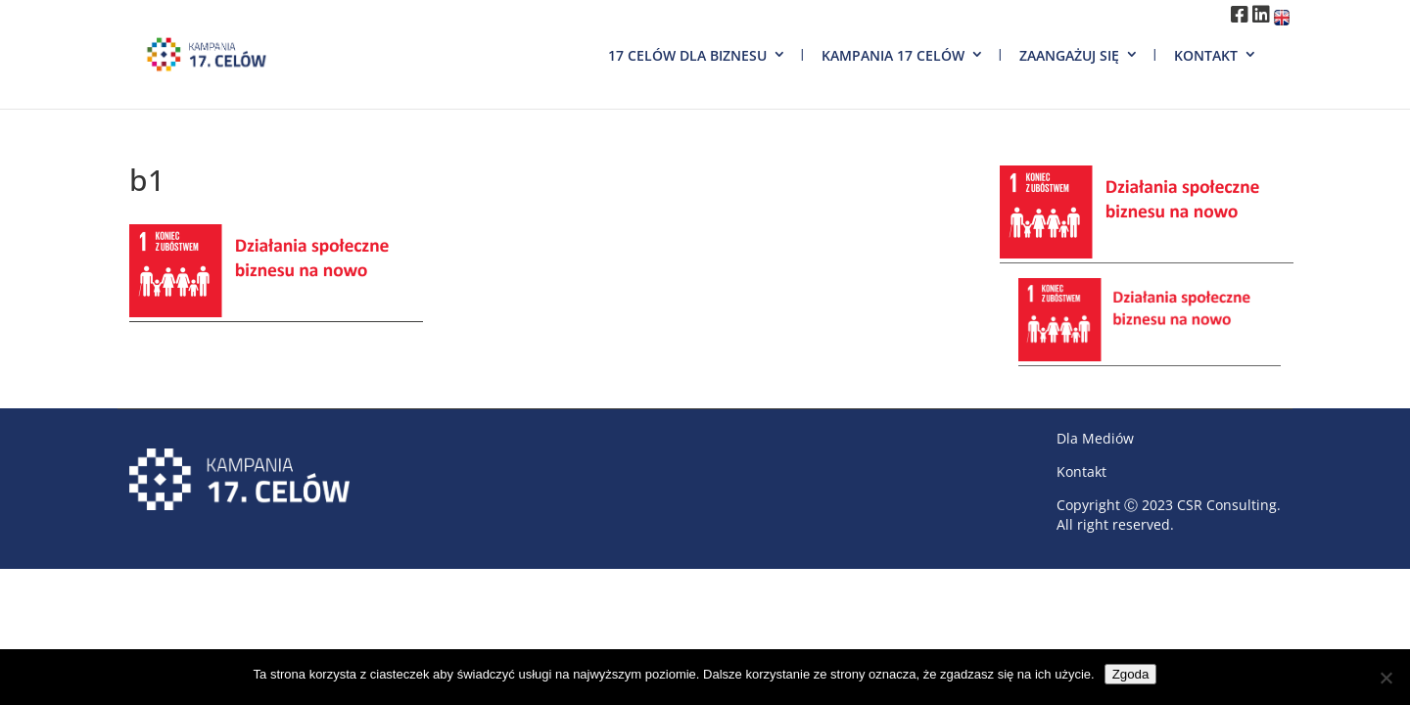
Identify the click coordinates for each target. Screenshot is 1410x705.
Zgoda (1131, 674)
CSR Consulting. (1229, 504)
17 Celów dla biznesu (687, 55)
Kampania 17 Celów (893, 55)
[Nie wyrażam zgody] (1385, 677)
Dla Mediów (1095, 438)
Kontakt (1206, 55)
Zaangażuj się (1069, 55)
